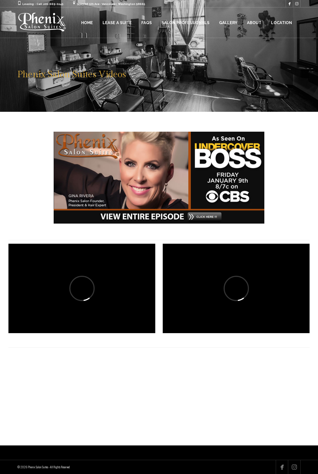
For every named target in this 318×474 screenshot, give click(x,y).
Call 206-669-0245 (50, 4)
